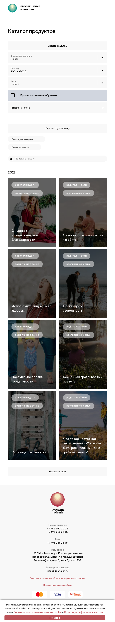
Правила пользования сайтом (57, 585)
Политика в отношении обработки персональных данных (57, 578)
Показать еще (57, 471)
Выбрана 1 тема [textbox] (20, 107)
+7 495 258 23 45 (57, 532)
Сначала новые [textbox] (20, 147)
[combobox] (57, 57)
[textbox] (57, 57)
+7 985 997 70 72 (57, 528)
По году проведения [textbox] (23, 139)
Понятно (54, 617)
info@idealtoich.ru (57, 570)
